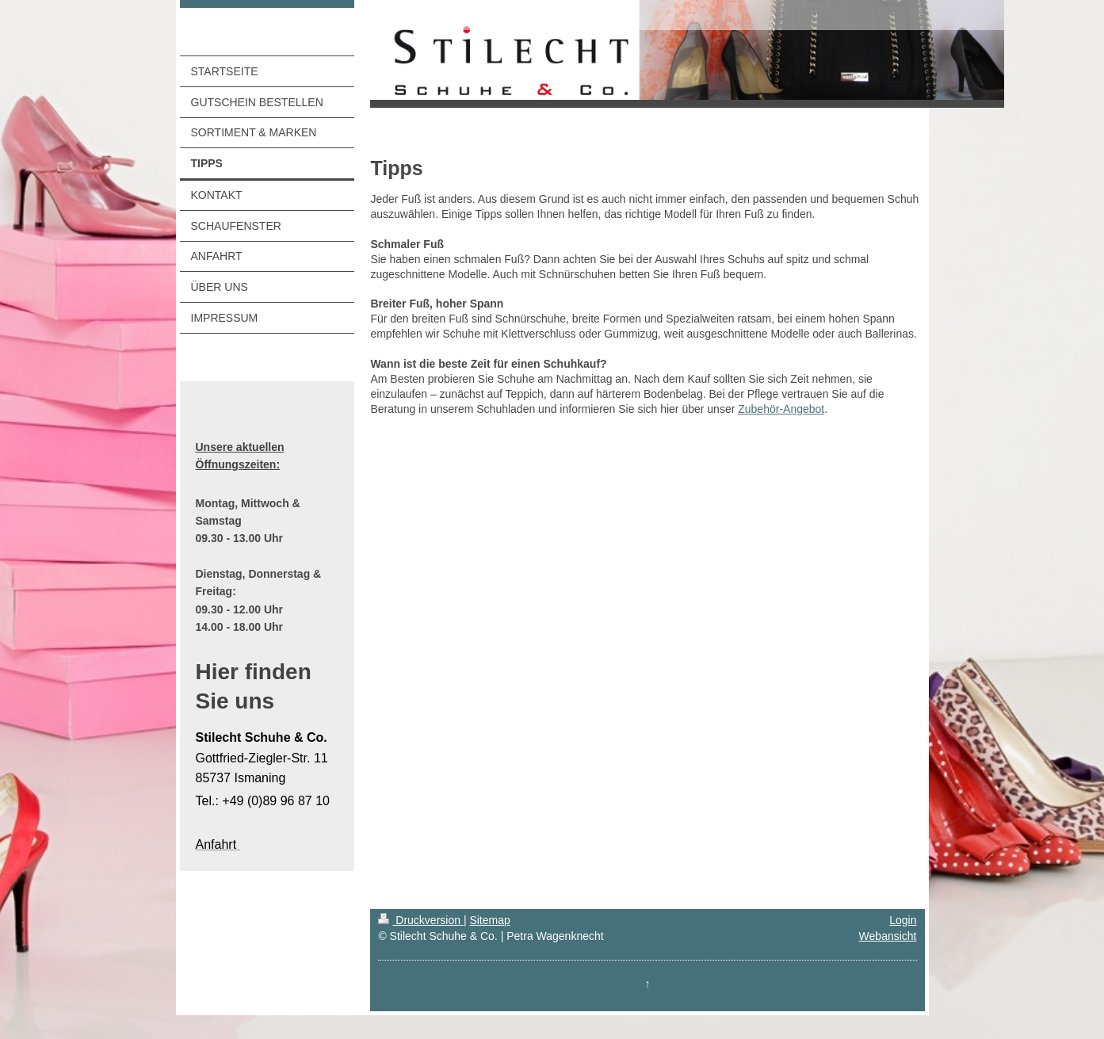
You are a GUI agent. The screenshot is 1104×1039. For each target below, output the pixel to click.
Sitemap (489, 920)
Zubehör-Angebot (781, 409)
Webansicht (888, 936)
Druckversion (420, 920)
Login (902, 920)
